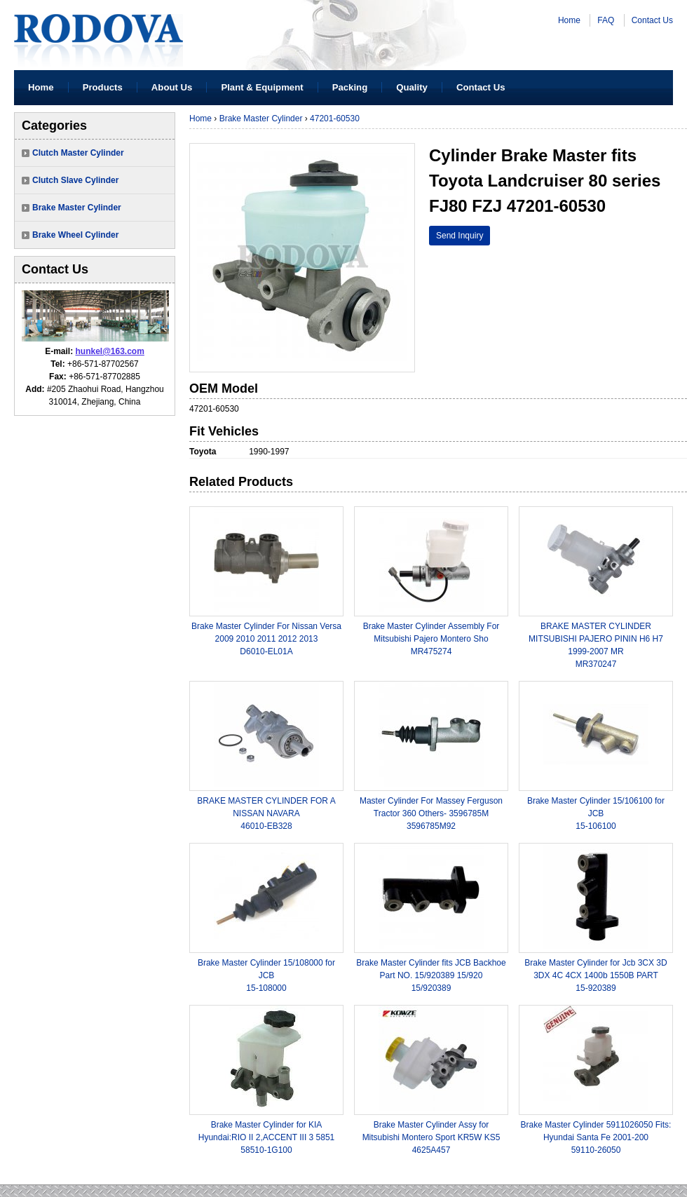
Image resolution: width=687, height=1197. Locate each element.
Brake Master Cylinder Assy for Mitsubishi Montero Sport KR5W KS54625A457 (431, 1137)
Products (103, 87)
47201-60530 (335, 118)
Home (569, 20)
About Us (172, 87)
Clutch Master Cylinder (78, 153)
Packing (350, 87)
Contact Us (652, 20)
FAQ (605, 20)
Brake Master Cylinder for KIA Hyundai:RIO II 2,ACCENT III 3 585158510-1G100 (266, 1137)
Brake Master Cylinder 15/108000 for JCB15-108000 (266, 975)
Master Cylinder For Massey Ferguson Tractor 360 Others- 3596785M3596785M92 (431, 813)
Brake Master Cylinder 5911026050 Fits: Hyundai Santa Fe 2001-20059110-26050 (596, 1137)
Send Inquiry (459, 236)
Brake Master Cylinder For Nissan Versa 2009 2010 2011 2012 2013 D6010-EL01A (266, 638)
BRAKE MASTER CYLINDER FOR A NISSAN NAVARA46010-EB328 (266, 813)
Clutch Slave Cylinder (75, 180)
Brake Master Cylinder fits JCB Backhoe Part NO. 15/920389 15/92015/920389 (430, 975)
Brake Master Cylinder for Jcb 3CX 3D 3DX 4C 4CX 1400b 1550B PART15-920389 (595, 975)
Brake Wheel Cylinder (75, 235)
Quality (412, 87)
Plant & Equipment (262, 87)
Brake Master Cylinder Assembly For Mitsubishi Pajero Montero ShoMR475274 (431, 638)
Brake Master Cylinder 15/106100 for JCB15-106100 (596, 813)
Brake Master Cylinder (76, 207)
